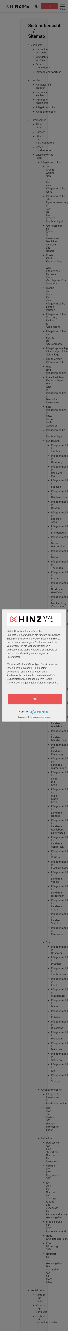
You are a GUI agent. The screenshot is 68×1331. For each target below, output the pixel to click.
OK (35, 699)
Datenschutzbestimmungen (39, 717)
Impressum (22, 717)
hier (23, 682)
